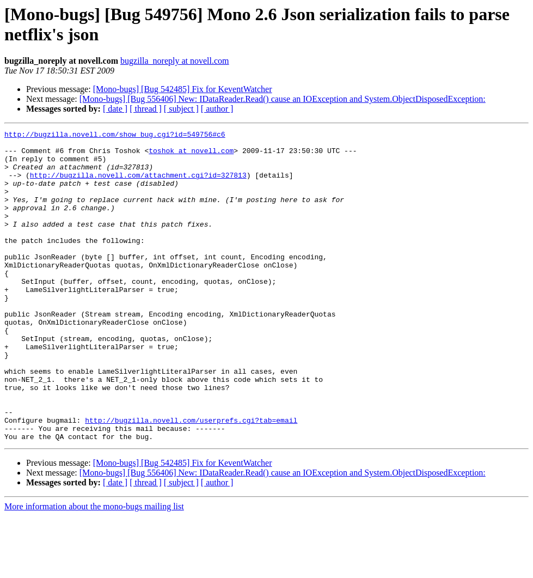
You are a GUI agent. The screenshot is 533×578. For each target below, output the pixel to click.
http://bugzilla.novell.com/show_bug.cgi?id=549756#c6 (114, 136)
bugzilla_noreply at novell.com (174, 60)
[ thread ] (146, 108)
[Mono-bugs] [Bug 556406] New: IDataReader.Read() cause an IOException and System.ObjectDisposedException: (282, 99)
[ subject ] (181, 108)
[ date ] (115, 108)
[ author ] (217, 108)
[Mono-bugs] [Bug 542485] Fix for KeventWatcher (182, 89)
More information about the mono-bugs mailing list (94, 568)
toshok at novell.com (191, 155)
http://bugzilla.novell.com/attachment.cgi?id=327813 (138, 185)
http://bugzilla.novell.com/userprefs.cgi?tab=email (191, 479)
